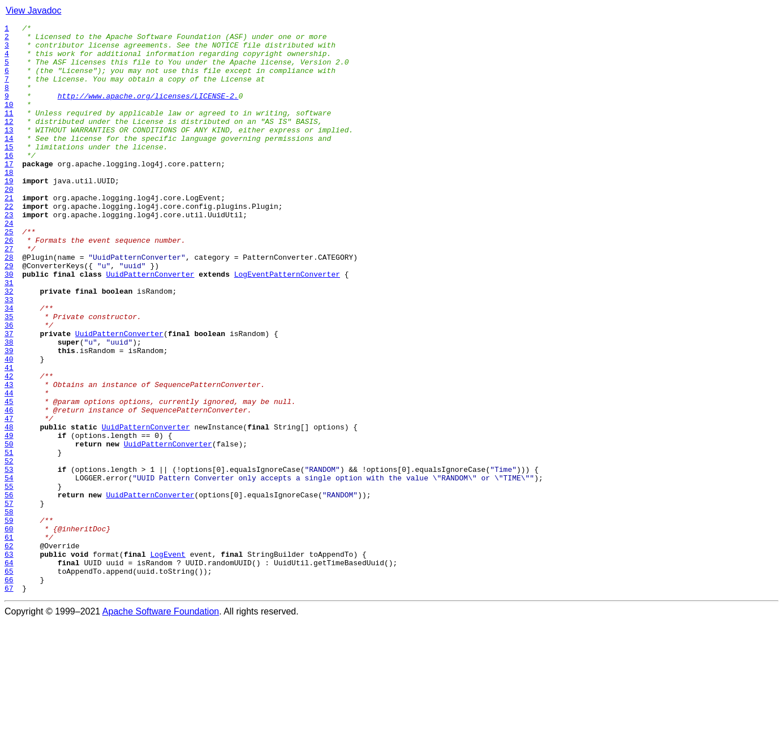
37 (9, 396)
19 (9, 213)
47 (9, 498)
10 (9, 121)
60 (9, 630)
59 (9, 620)
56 (9, 589)
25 (9, 274)
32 (9, 345)
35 (9, 376)
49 (9, 518)
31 (9, 335)
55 (9, 579)
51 (9, 539)
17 (9, 192)
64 (9, 671)
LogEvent (167, 661)
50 (9, 528)
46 (9, 488)
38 (9, 406)
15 (9, 172)
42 (9, 447)
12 (9, 141)
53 (9, 559)
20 (9, 223)
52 (9, 549)
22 (9, 243)
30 (9, 325)
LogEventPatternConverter (287, 325)
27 (9, 294)
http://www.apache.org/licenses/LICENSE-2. (148, 111)
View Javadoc (33, 10)
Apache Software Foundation (160, 725)
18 (9, 202)
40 (9, 427)
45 (9, 477)
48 (9, 508)
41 (9, 437)
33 (9, 355)
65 (9, 681)
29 (9, 315)
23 (9, 253)
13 (9, 152)
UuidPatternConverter (150, 325)
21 (9, 233)
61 (9, 640)
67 (9, 702)
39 (9, 416)
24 (9, 264)
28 (9, 304)
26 (9, 284)
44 (9, 467)
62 (9, 651)
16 (9, 182)
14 (9, 162)
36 (9, 386)
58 (9, 610)
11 (9, 131)
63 (9, 661)
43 (9, 457)
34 (9, 365)
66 (9, 691)
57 (9, 600)
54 (9, 569)
